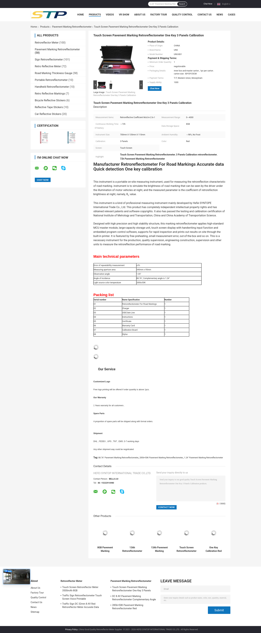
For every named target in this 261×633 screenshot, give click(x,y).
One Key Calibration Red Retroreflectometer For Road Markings (214, 549)
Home (80, 14)
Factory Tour (158, 14)
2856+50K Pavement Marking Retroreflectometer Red (127, 607)
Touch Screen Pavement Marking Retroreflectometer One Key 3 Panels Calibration (131, 589)
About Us (139, 14)
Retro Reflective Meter (48, 66)
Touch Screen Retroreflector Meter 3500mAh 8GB (80, 589)
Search (182, 4)
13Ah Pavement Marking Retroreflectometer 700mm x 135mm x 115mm (159, 549)
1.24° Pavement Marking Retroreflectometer (203, 457)
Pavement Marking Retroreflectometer (72, 26)
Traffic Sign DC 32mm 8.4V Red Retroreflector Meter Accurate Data (80, 605)
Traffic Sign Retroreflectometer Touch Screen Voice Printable (82, 597)
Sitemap (35, 612)
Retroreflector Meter (47, 42)
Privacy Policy (71, 629)
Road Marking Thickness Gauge (53, 73)
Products (95, 14)
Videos (110, 14)
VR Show (124, 14)
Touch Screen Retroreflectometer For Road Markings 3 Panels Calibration (187, 549)
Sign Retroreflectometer (49, 59)
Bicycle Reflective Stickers (50, 100)
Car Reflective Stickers (48, 114)
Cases (231, 14)
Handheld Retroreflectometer (52, 86)
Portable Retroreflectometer (51, 80)
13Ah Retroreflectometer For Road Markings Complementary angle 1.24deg (132, 549)
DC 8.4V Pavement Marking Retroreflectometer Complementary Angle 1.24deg (134, 598)
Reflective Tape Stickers (49, 107)
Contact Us (205, 14)
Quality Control (182, 14)
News (220, 14)
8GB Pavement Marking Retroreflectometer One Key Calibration (105, 549)
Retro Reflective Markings (50, 93)
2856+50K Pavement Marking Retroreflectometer (161, 457)
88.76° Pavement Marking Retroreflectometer (118, 457)
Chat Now (208, 4)
